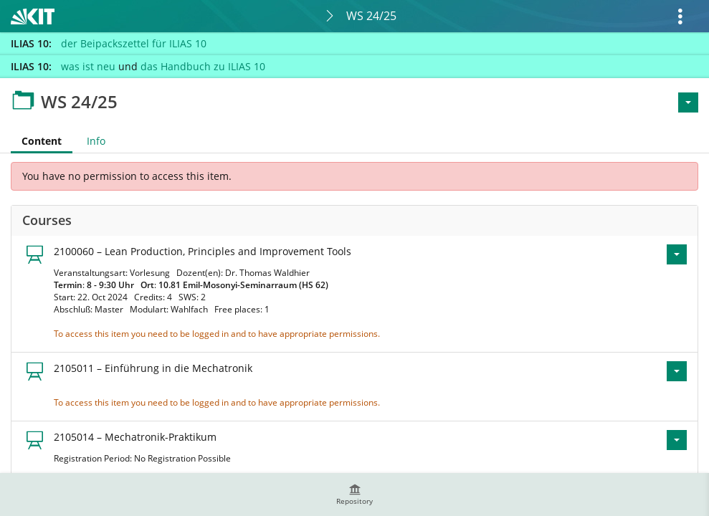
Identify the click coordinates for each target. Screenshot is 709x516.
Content (36, 141)
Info (96, 141)
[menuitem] (355, 494)
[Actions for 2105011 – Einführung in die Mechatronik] (677, 371)
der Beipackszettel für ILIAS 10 (133, 43)
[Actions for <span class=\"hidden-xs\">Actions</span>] (688, 102)
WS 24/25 (371, 16)
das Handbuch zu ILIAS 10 (203, 66)
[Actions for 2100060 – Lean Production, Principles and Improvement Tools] (677, 254)
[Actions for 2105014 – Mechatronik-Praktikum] (677, 440)
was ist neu (88, 66)
